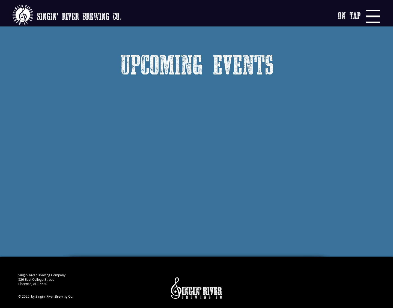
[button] (349, 16)
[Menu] (373, 16)
